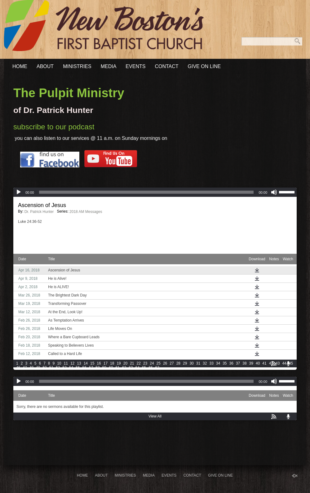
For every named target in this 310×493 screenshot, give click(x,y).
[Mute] (274, 192)
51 (51, 367)
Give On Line (204, 66)
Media (109, 66)
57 (91, 367)
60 (111, 367)
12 (72, 363)
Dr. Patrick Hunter (39, 212)
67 (157, 367)
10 (59, 363)
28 (178, 363)
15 (92, 363)
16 (99, 363)
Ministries (77, 66)
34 (218, 363)
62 (124, 367)
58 (97, 367)
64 (137, 367)
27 (172, 363)
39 (251, 363)
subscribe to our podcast (53, 127)
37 (238, 363)
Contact (166, 66)
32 (205, 363)
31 (198, 363)
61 (117, 367)
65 (144, 367)
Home (19, 66)
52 (58, 367)
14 (86, 363)
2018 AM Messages (85, 212)
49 (38, 367)
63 (131, 367)
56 (84, 367)
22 (139, 363)
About (45, 66)
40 (258, 363)
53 (65, 367)
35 (225, 363)
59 (104, 367)
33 (211, 363)
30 (191, 363)
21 (132, 363)
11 (66, 363)
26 (165, 363)
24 (152, 363)
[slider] (146, 192)
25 (159, 363)
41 (264, 363)
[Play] (19, 192)
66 (150, 367)
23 (145, 363)
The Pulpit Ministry (68, 93)
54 (71, 367)
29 (185, 363)
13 (79, 363)
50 (44, 367)
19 (119, 363)
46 (18, 367)
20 (125, 363)
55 (78, 367)
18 (112, 363)
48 (31, 367)
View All (155, 416)
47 (25, 367)
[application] (155, 192)
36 (231, 363)
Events (135, 66)
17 (106, 363)
